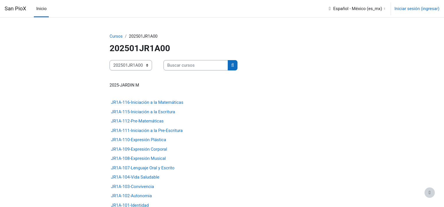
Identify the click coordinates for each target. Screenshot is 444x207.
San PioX (15, 8)
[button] (357, 8)
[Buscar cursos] (195, 65)
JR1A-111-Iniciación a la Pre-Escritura (147, 130)
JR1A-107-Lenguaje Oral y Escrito (142, 168)
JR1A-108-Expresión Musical (138, 159)
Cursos (116, 36)
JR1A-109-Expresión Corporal (139, 149)
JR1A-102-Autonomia (131, 196)
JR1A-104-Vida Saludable (135, 177)
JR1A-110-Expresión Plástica (138, 140)
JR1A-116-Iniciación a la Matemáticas (147, 103)
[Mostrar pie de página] (429, 192)
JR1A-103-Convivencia (132, 186)
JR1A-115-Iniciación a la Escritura (143, 112)
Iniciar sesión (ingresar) (416, 8)
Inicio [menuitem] (41, 8)
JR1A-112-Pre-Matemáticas (137, 121)
